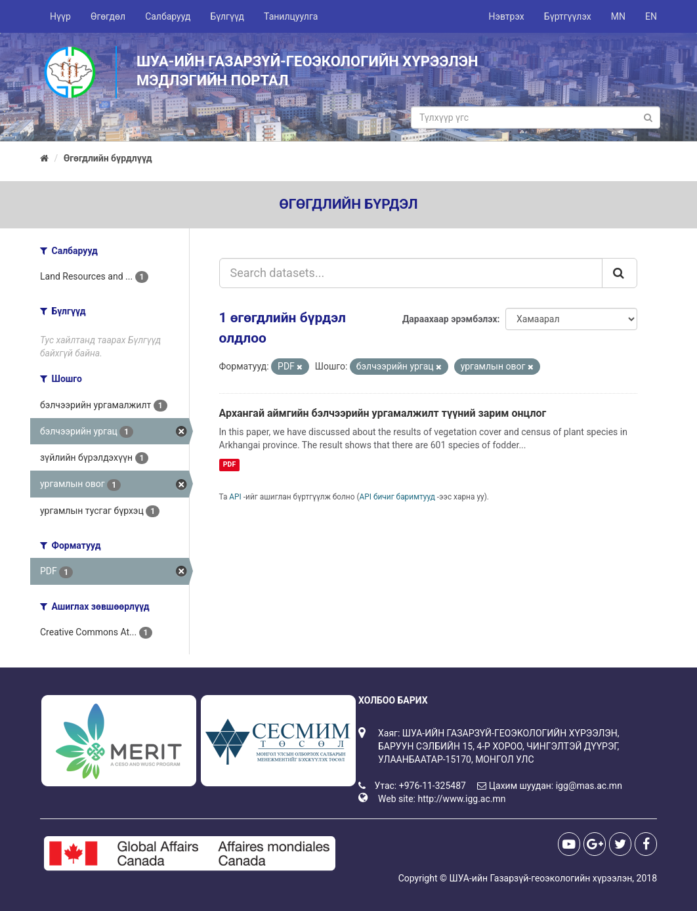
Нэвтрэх (506, 16)
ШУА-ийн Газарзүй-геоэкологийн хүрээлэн (540, 878)
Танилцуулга (291, 16)
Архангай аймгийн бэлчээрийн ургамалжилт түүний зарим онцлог (383, 413)
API (235, 496)
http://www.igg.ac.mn (461, 799)
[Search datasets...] (411, 273)
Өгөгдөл (108, 16)
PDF (229, 464)
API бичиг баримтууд (397, 496)
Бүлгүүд (227, 16)
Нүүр (60, 16)
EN (651, 16)
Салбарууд (167, 16)
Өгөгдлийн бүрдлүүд (108, 158)
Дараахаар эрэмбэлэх (449, 319)
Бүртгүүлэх (567, 16)
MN (618, 16)
